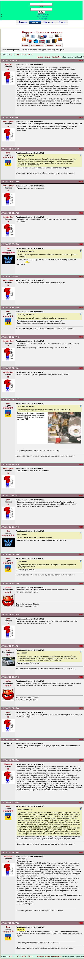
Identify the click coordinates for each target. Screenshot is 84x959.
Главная (23, 22)
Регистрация (42, 19)
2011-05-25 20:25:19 (10, 149)
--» (31, 55)
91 (29, 55)
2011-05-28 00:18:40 (10, 583)
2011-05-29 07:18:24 (10, 646)
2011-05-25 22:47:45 (10, 337)
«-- (10, 55)
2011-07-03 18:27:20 (10, 923)
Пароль (41, 6)
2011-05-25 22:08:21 (10, 276)
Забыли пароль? (43, 14)
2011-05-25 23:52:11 (10, 399)
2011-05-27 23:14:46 (10, 527)
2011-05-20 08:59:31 (10, 60)
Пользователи (37, 45)
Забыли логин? (43, 16)
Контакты (48, 22)
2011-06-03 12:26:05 (10, 739)
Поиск (58, 45)
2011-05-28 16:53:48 (10, 615)
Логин (41, 1)
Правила (49, 45)
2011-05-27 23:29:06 (10, 554)
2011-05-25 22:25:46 (10, 307)
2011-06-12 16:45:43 (10, 760)
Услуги (61, 22)
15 (25, 55)
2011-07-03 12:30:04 (10, 853)
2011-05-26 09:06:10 (10, 464)
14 (22, 55)
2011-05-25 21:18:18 (10, 213)
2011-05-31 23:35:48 (10, 708)
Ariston (47, 57)
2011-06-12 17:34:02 (10, 802)
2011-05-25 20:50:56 (10, 182)
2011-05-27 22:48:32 (10, 496)
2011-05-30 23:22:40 (10, 677)
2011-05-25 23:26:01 (10, 368)
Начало (25, 45)
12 (18, 55)
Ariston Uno (56, 57)
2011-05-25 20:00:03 (10, 117)
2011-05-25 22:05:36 (10, 244)
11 (15, 55)
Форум (35, 22)
